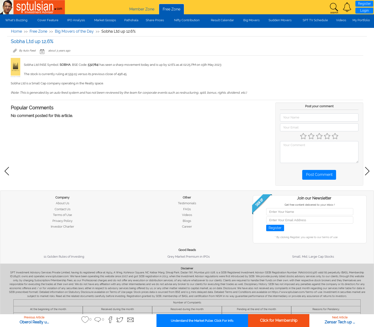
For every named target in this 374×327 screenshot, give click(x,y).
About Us (62, 203)
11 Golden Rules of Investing (64, 256)
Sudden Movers (280, 20)
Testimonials (187, 203)
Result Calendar (222, 20)
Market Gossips (105, 20)
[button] (347, 7)
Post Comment (319, 174)
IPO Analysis (76, 20)
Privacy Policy (62, 221)
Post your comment (319, 106)
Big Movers (251, 20)
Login (364, 10)
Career (187, 226)
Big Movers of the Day (74, 31)
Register (364, 3)
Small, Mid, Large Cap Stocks (313, 256)
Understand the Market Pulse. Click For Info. (202, 320)
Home (16, 31)
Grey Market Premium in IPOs (188, 256)
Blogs (187, 221)
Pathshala (131, 20)
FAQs (187, 209)
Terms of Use (62, 215)
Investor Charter (62, 226)
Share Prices (155, 20)
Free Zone (171, 9)
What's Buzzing (16, 20)
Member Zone (141, 9)
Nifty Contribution (187, 20)
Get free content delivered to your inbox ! (310, 204)
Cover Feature (47, 20)
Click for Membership (278, 320)
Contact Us (62, 209)
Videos (341, 20)
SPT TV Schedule (315, 20)
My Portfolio (361, 20)
